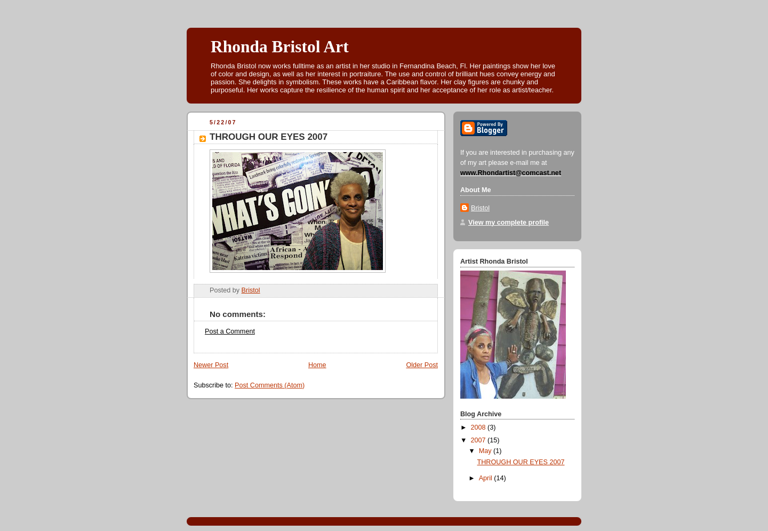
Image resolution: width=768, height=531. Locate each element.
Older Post (422, 365)
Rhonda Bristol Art (280, 46)
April (486, 478)
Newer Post (211, 365)
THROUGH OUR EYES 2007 (521, 462)
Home (317, 365)
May (486, 451)
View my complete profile (508, 222)
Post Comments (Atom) (270, 385)
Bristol (480, 208)
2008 (479, 427)
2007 (479, 440)
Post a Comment (230, 331)
